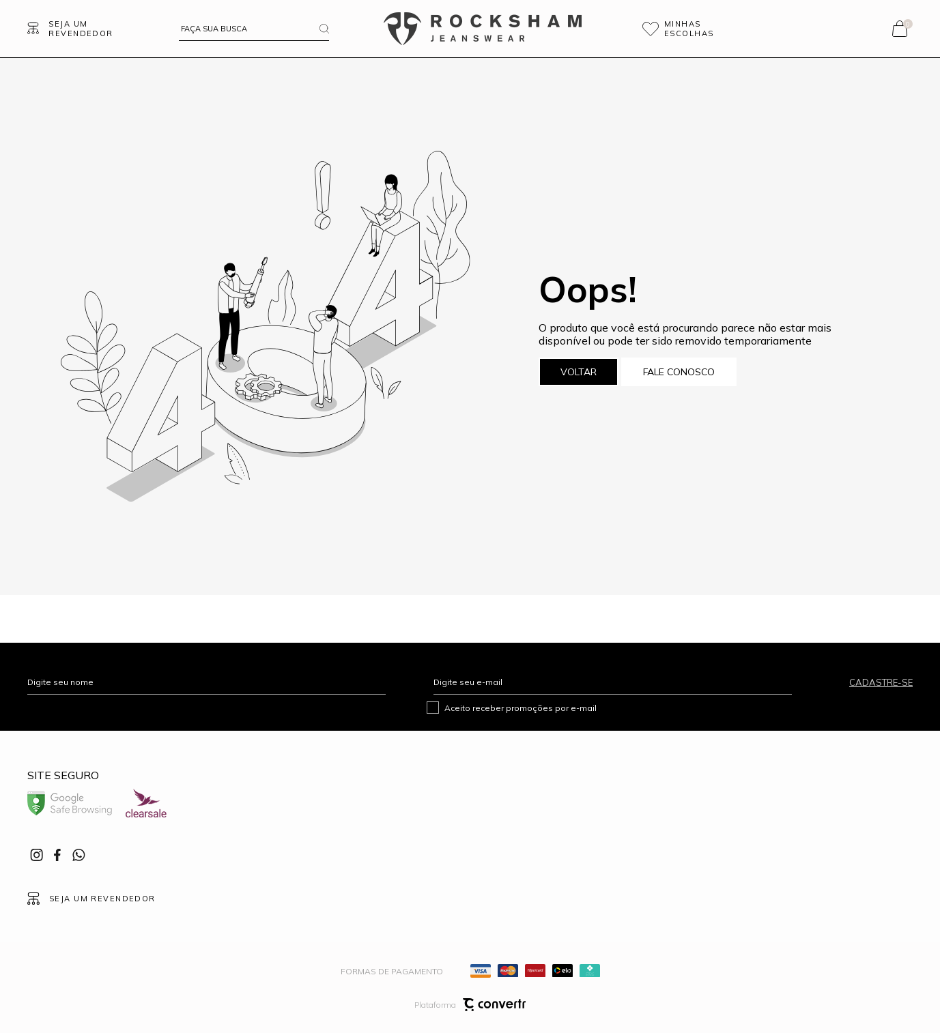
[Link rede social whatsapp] (78, 855)
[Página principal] (483, 28)
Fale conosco (679, 372)
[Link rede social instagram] (37, 855)
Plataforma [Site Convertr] (470, 1004)
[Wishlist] (697, 28)
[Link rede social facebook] (58, 855)
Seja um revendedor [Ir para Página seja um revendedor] (80, 28)
